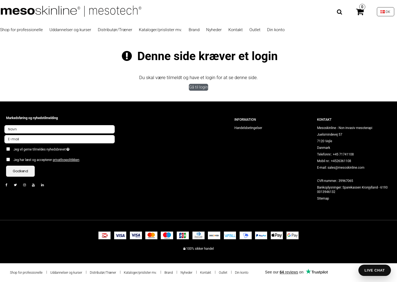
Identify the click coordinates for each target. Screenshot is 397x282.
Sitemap (323, 198)
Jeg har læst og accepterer (46, 160)
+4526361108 (341, 161)
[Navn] (59, 129)
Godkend (20, 171)
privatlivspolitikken (66, 160)
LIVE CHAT (374, 270)
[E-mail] (59, 139)
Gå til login (198, 87)
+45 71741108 (343, 154)
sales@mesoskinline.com (346, 168)
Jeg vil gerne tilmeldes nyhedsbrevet (61, 148)
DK (385, 11)
